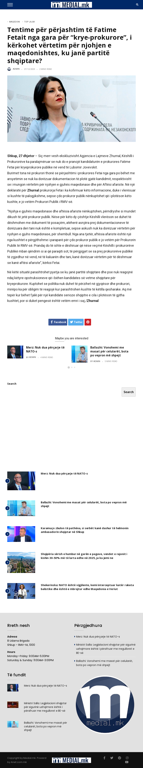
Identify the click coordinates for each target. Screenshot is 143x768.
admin (16, 69)
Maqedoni (14, 22)
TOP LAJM (29, 22)
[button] (68, 367)
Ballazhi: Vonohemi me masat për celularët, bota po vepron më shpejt (109, 351)
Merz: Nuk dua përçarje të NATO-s (45, 349)
